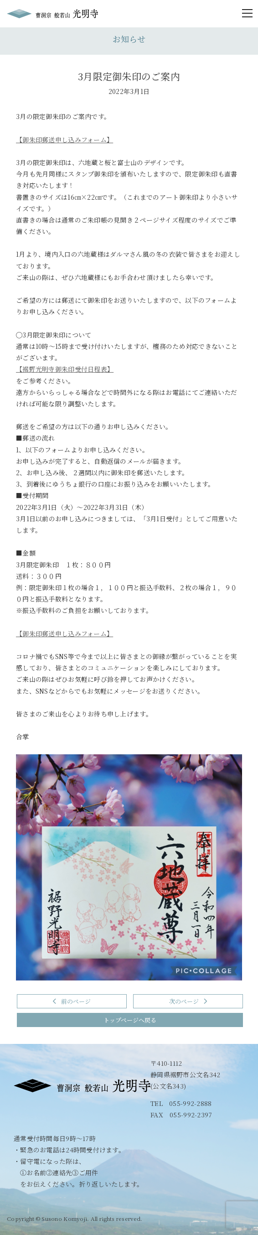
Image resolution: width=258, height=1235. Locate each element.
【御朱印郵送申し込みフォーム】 (64, 139)
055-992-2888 (190, 1103)
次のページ (188, 1001)
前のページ (72, 1001)
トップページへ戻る (129, 1020)
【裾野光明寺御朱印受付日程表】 (65, 369)
